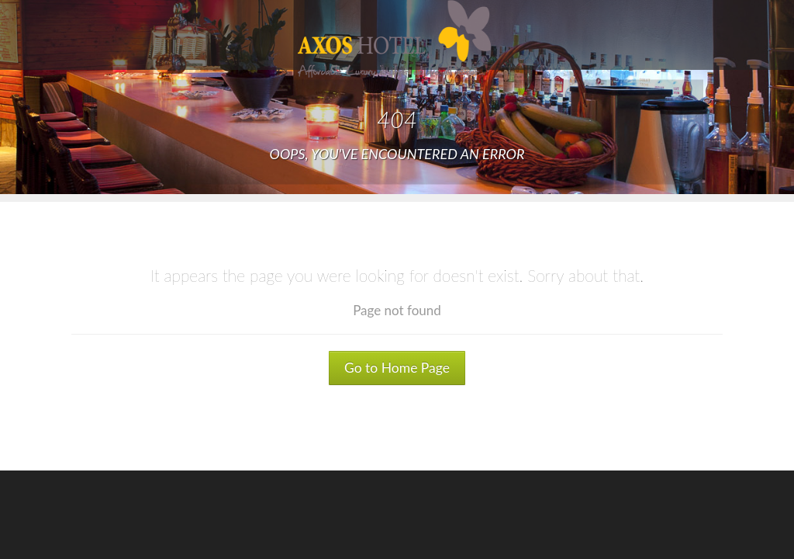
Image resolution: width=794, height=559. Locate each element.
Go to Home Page (397, 367)
